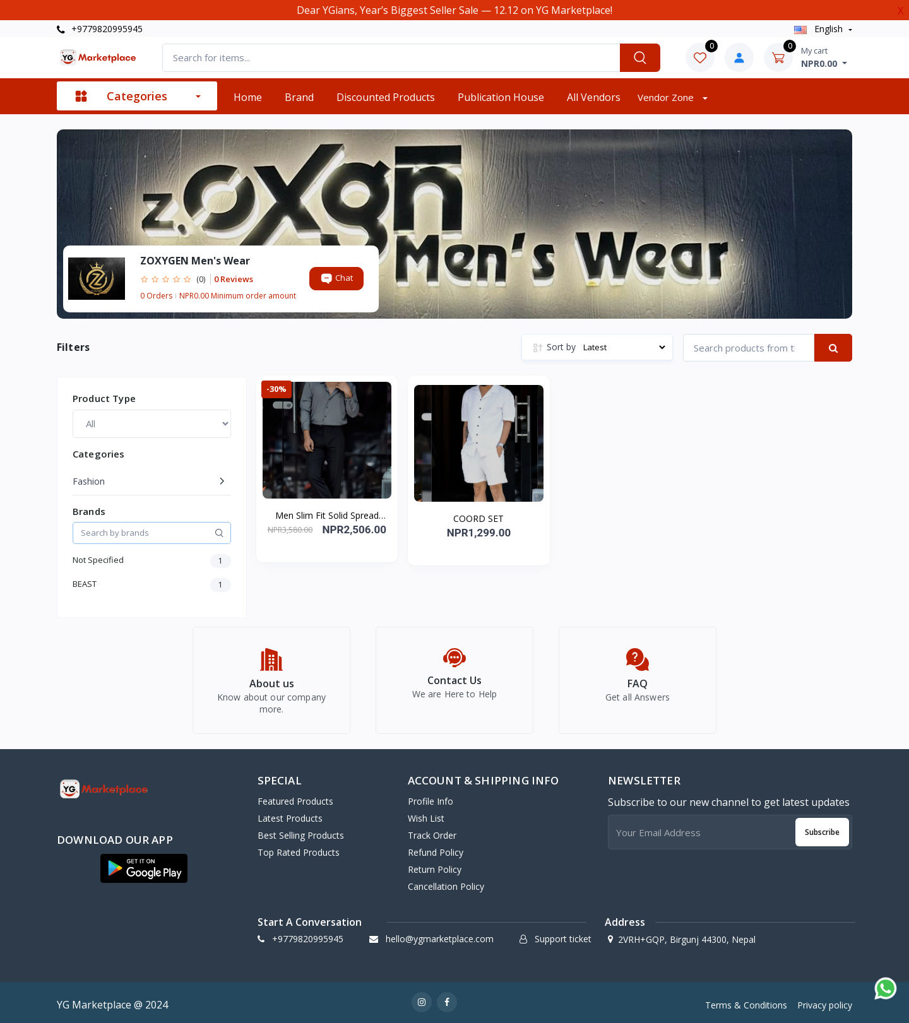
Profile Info (430, 797)
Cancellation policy (446, 882)
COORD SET (478, 518)
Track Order (432, 831)
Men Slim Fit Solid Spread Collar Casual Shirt (327, 515)
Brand (299, 97)
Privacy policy (824, 1001)
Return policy (434, 865)
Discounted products (385, 97)
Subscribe (822, 827)
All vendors (594, 97)
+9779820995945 (100, 29)
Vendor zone (667, 97)
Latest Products (290, 814)
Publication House (501, 97)
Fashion (89, 481)
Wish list (426, 814)
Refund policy (435, 848)
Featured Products (295, 797)
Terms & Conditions (746, 1001)
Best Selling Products (301, 831)
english (819, 29)
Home (248, 97)
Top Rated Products (299, 848)
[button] (143, 863)
